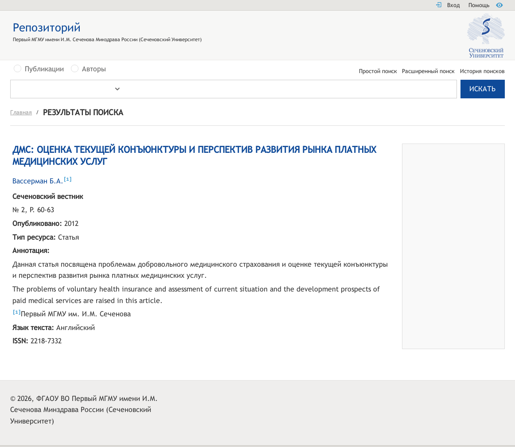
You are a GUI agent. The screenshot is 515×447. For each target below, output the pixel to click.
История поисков (482, 71)
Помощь (478, 5)
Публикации (44, 69)
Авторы (94, 69)
